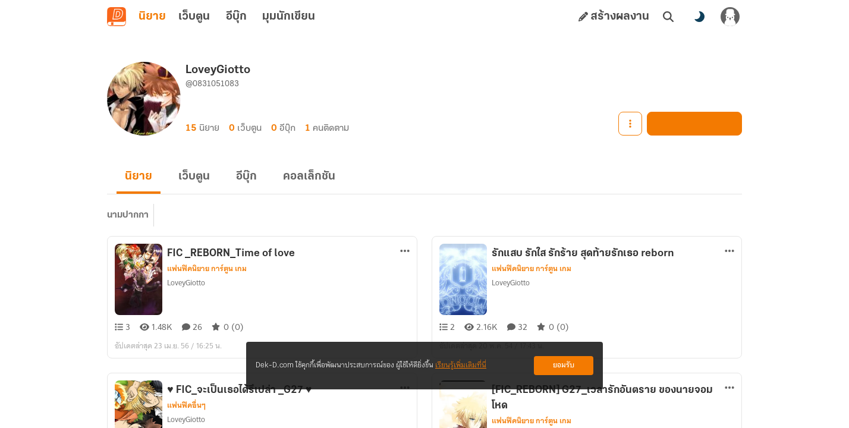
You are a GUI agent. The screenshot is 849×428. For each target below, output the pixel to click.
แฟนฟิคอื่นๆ (186, 405)
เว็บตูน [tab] (194, 17)
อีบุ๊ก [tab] (236, 17)
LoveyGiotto (186, 282)
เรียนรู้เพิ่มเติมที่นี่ (460, 365)
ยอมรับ (563, 365)
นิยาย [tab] (152, 17)
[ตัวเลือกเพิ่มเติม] (405, 251)
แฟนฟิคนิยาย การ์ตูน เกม (207, 268)
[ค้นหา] (668, 17)
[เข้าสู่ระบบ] (730, 17)
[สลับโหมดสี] (699, 17)
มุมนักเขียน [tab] (288, 17)
